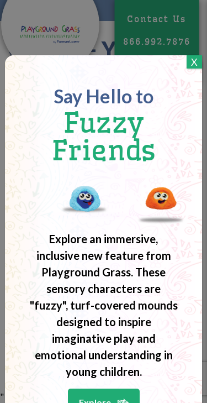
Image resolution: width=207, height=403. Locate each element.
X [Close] (194, 62)
